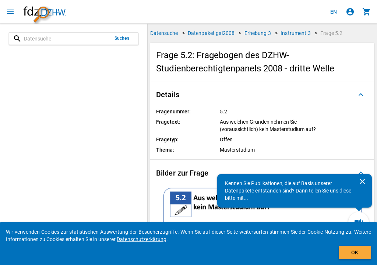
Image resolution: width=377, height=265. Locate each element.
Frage (331, 33)
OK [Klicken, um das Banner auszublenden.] (354, 252)
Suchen (122, 38)
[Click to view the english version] (333, 11)
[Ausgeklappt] (360, 94)
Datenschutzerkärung (141, 239)
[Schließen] (362, 181)
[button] (262, 94)
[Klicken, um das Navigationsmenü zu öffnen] (10, 11)
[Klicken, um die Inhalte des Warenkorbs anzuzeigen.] (366, 11)
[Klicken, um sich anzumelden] (350, 11)
